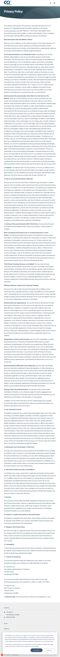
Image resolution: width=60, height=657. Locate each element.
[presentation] (54, 3)
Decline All (49, 650)
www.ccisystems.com (12, 30)
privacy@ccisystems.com (13, 582)
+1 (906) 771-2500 (35, 582)
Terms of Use (14, 654)
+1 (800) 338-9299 (33, 563)
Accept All (36, 650)
